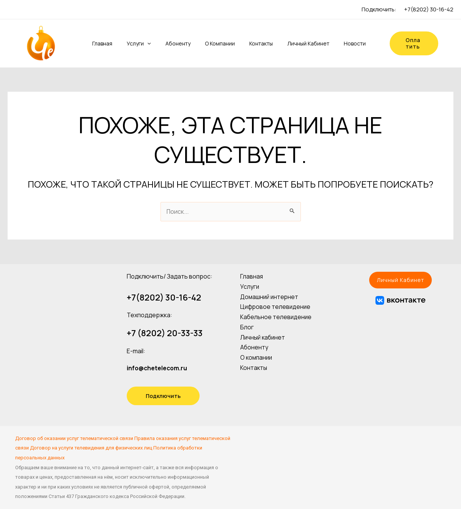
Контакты (254, 43)
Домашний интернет (270, 295)
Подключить (163, 395)
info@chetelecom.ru (158, 368)
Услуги (139, 43)
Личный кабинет (299, 43)
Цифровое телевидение (276, 305)
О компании (215, 43)
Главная (104, 43)
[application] (147, 43)
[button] (400, 280)
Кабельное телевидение (276, 315)
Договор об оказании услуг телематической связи (74, 438)
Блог (247, 325)
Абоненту (175, 43)
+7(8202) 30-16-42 (428, 9)
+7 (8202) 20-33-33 (165, 333)
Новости (343, 43)
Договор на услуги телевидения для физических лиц (91, 448)
